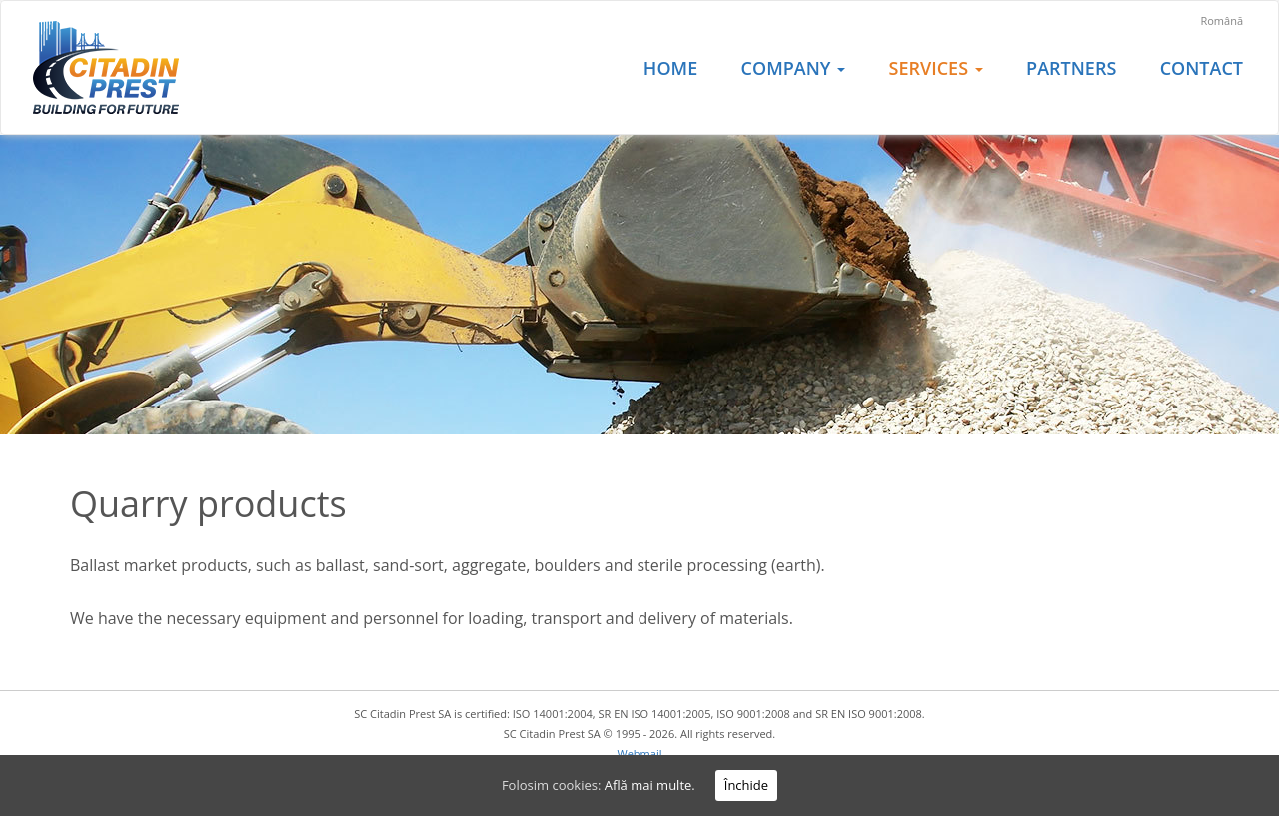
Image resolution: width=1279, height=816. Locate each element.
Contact (1201, 68)
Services (936, 68)
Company (793, 68)
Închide (746, 785)
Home (670, 68)
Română (1221, 20)
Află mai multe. (650, 785)
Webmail (640, 753)
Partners (1071, 68)
